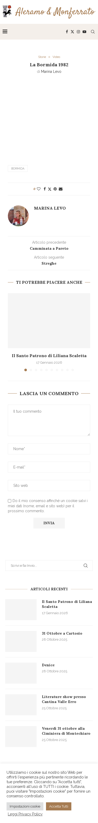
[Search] (92, 31)
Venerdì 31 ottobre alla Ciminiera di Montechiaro (66, 731)
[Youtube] (84, 31)
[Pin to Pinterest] (55, 189)
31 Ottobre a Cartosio (62, 633)
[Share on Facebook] (45, 189)
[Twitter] (72, 31)
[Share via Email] (60, 189)
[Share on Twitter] (49, 189)
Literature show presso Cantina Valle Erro (64, 699)
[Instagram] (78, 31)
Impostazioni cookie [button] (25, 806)
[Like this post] (39, 189)
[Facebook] (67, 31)
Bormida (17, 168)
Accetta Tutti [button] (58, 806)
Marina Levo (51, 71)
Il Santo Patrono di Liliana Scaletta (49, 355)
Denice (48, 665)
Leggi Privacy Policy (25, 814)
